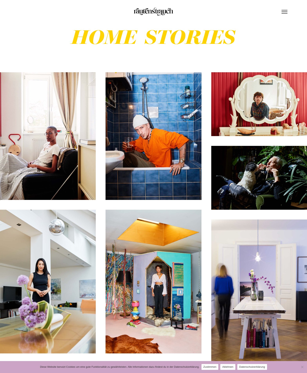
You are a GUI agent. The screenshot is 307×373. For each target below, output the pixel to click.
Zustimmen (210, 366)
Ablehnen (227, 366)
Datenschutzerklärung (252, 366)
